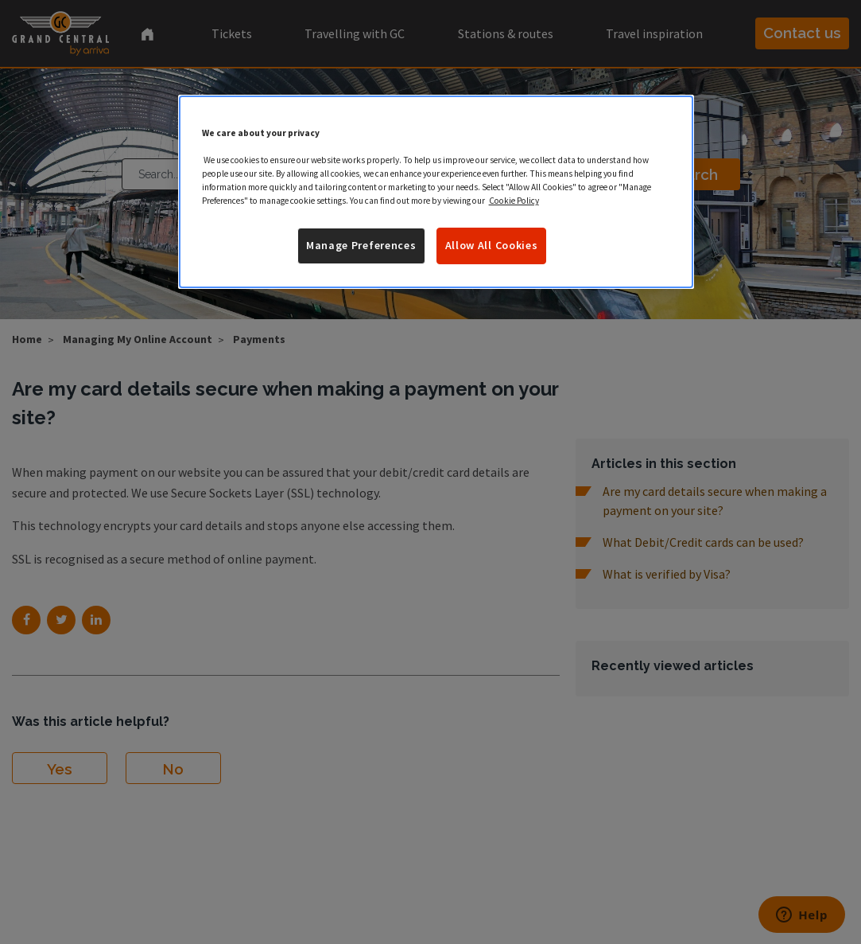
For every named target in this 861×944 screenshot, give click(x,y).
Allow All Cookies (491, 245)
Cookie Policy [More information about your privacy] (514, 200)
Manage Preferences (361, 245)
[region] (436, 192)
